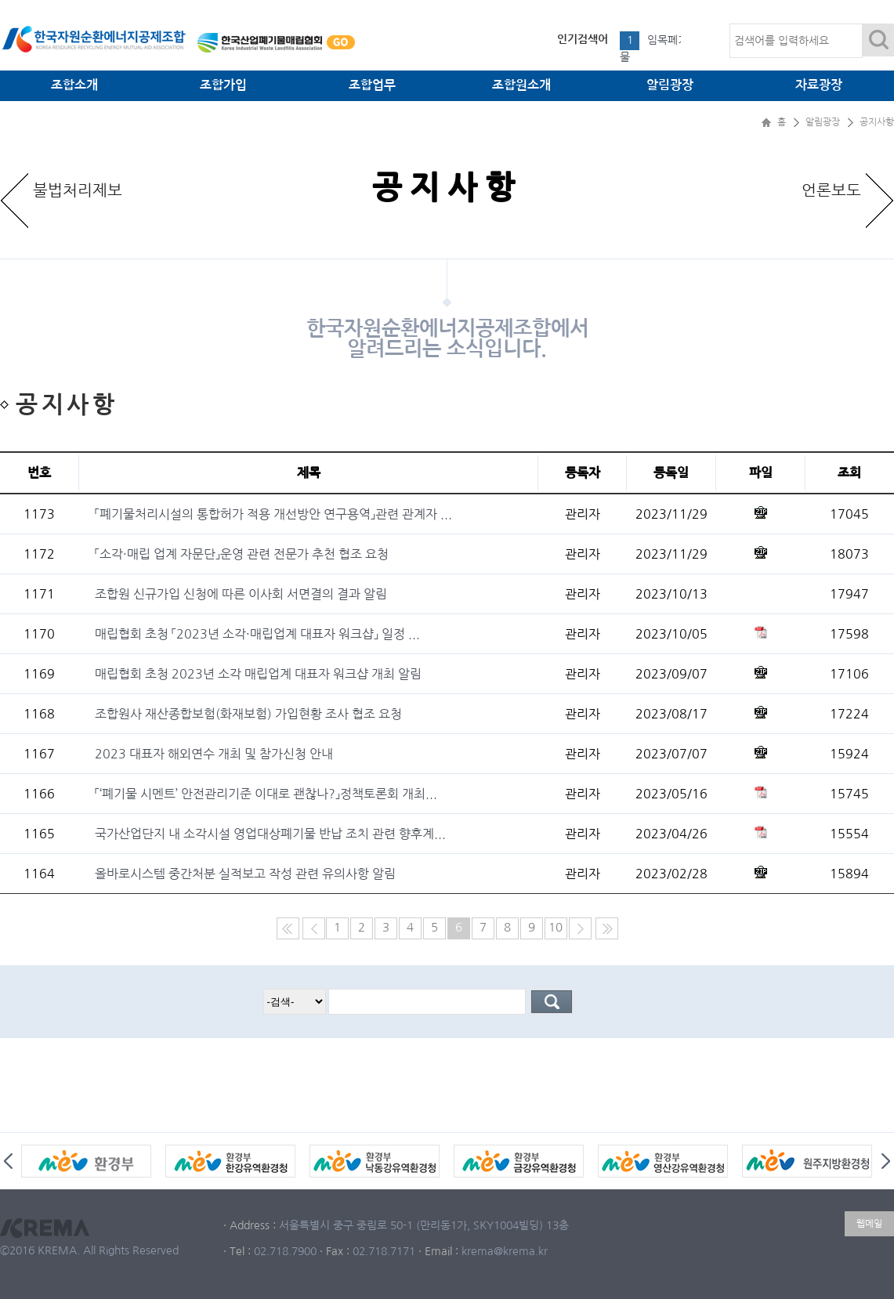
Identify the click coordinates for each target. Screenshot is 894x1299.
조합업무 (372, 85)
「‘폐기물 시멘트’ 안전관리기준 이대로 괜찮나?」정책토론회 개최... (266, 793)
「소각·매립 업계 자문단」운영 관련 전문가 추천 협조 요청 (242, 554)
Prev (8, 1161)
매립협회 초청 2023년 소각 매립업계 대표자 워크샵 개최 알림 (258, 674)
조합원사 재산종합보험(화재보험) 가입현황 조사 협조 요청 (248, 713)
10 (555, 927)
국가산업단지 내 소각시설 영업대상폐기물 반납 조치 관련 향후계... (270, 833)
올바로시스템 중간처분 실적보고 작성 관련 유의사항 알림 (245, 873)
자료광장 (818, 85)
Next (885, 1161)
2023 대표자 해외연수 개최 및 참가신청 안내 (214, 753)
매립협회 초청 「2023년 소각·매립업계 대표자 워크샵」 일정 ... (257, 634)
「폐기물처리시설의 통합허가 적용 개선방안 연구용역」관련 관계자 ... (273, 514)
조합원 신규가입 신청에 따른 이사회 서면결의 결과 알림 (241, 594)
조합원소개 (521, 85)
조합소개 (74, 85)
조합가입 (223, 85)
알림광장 (669, 85)
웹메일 (869, 1223)
